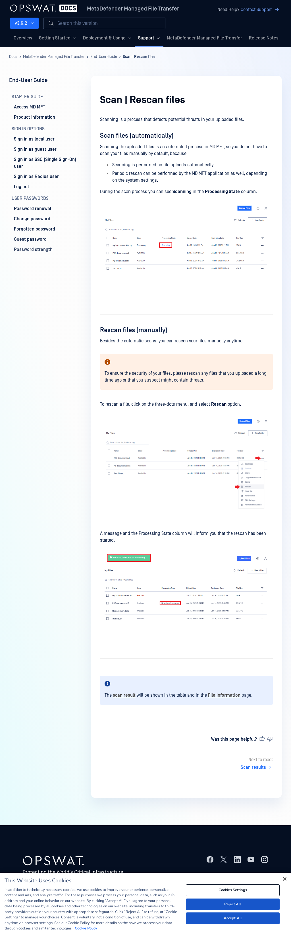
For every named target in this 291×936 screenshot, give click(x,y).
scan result (124, 695)
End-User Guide (103, 57)
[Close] (284, 879)
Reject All (232, 904)
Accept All (233, 918)
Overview (23, 38)
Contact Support (261, 9)
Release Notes (263, 38)
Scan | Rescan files (139, 57)
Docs (13, 57)
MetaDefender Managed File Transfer (133, 9)
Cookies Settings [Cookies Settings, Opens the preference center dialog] (233, 890)
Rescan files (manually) (133, 330)
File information (224, 695)
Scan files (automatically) (137, 135)
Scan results (257, 767)
